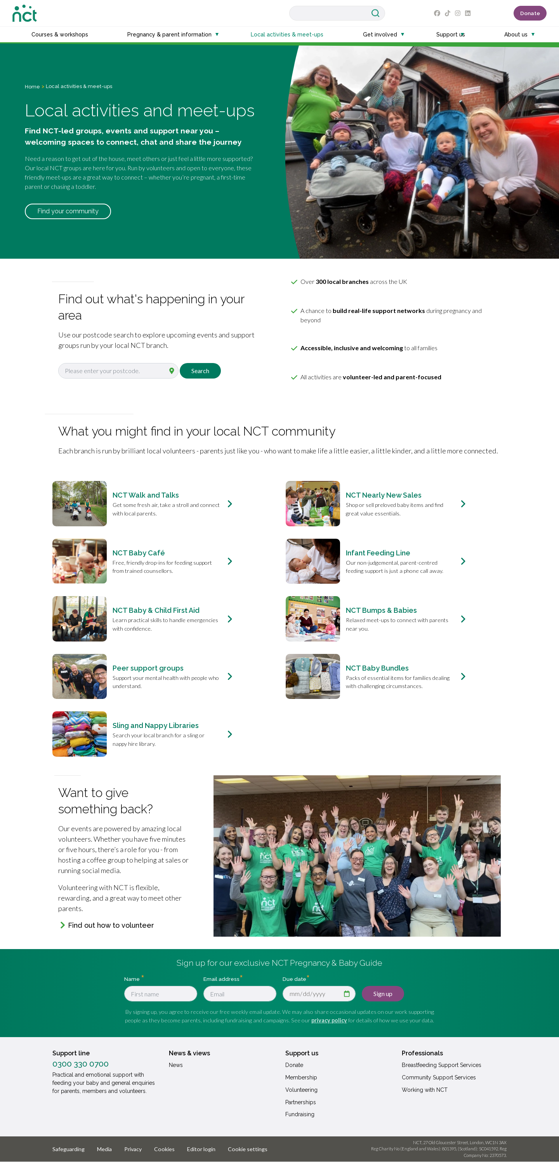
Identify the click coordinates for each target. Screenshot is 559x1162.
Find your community (68, 211)
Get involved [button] (380, 34)
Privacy (133, 1149)
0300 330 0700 (80, 1064)
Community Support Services (439, 1077)
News (176, 1065)
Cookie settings (247, 1149)
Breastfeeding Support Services (441, 1065)
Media (104, 1149)
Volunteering (301, 1090)
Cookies (164, 1149)
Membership (301, 1077)
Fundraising (299, 1114)
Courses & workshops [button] (59, 34)
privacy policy (329, 1020)
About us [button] (516, 34)
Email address (221, 979)
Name (132, 979)
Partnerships (300, 1102)
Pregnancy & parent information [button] (169, 34)
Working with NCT (425, 1090)
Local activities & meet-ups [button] (287, 34)
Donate (530, 13)
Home (32, 87)
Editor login (201, 1149)
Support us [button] (450, 34)
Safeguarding (68, 1149)
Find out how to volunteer (111, 925)
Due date (294, 979)
